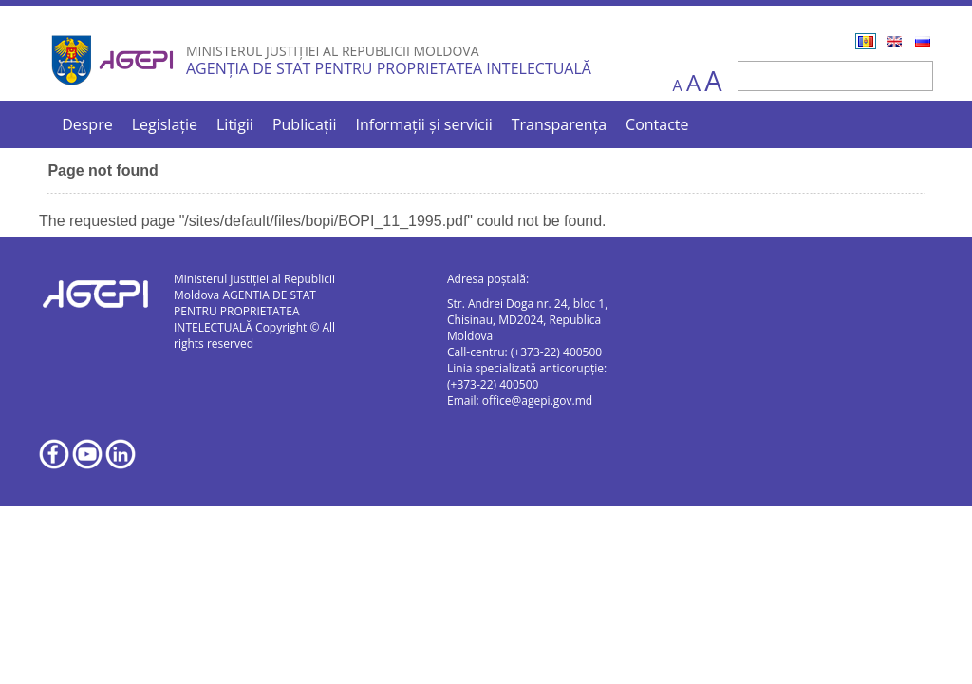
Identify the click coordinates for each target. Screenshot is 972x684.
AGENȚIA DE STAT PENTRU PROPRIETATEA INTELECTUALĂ (388, 68)
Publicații (304, 124)
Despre (87, 124)
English (894, 41)
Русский (922, 41)
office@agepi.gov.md (537, 400)
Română (865, 41)
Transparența (559, 124)
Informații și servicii (424, 124)
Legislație (164, 124)
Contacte (657, 124)
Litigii (234, 124)
